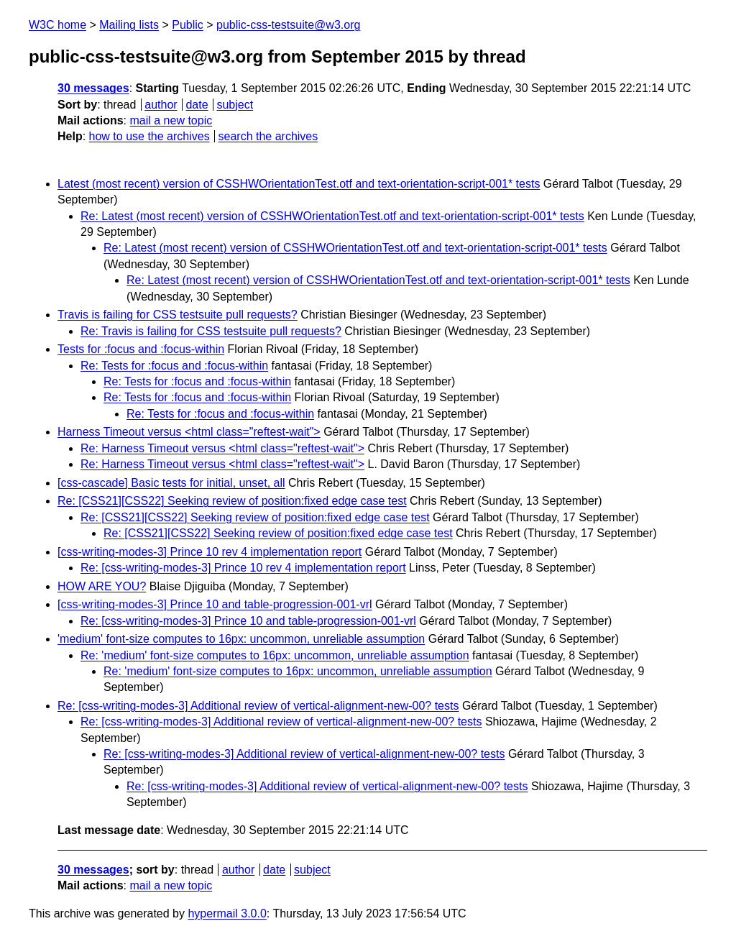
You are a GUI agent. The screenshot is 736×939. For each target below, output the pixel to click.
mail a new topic (170, 120)
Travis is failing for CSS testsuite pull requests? (178, 314)
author (160, 105)
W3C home (57, 25)
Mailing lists (129, 25)
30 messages (93, 88)
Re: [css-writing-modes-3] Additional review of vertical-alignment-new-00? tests (258, 706)
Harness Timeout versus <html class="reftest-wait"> (189, 432)
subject (234, 105)
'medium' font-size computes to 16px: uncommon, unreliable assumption (241, 639)
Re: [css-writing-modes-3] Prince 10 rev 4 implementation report (243, 568)
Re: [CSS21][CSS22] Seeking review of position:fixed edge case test (232, 501)
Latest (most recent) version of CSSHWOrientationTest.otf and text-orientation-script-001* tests (299, 184)
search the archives (268, 136)
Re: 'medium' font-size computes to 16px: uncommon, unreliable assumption (274, 655)
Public (187, 25)
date (196, 105)
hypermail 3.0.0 (227, 913)
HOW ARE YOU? (102, 586)
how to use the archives (149, 136)
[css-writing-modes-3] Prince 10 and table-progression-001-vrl (215, 604)
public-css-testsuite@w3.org (288, 25)
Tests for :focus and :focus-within (141, 349)
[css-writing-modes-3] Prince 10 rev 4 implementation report (210, 552)
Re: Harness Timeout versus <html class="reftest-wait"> (222, 448)
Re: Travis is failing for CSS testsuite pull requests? (210, 331)
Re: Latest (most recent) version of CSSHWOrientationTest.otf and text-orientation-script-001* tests (332, 216)
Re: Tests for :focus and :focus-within (174, 365)
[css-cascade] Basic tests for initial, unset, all (171, 483)
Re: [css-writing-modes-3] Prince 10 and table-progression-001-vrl (248, 621)
